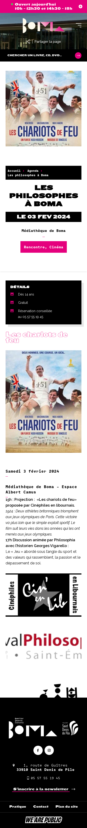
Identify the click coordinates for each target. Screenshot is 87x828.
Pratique (17, 807)
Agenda (33, 171)
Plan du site (66, 807)
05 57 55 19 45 (43, 778)
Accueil (14, 171)
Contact (40, 807)
